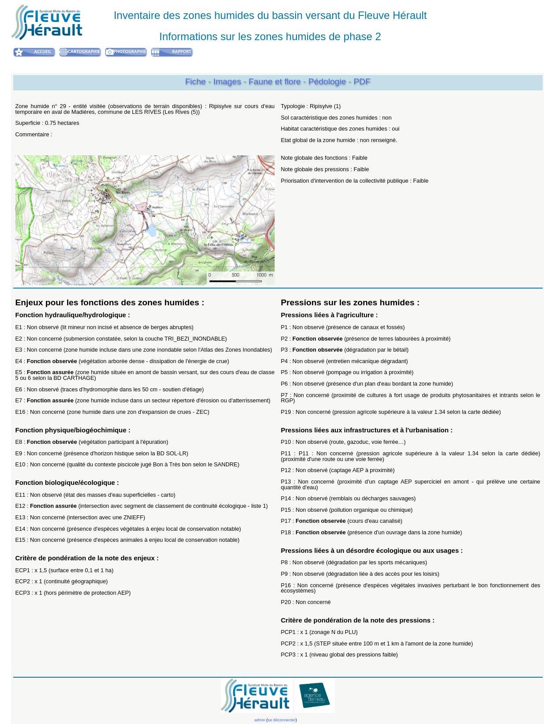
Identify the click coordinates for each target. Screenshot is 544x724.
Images (228, 81)
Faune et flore (275, 81)
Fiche (195, 81)
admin (259, 720)
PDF (361, 81)
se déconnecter (282, 720)
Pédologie (328, 81)
